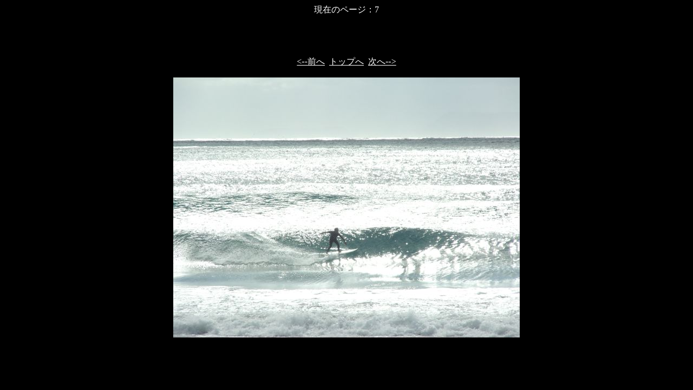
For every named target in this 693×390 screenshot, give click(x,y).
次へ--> (382, 61)
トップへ (346, 61)
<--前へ (311, 61)
